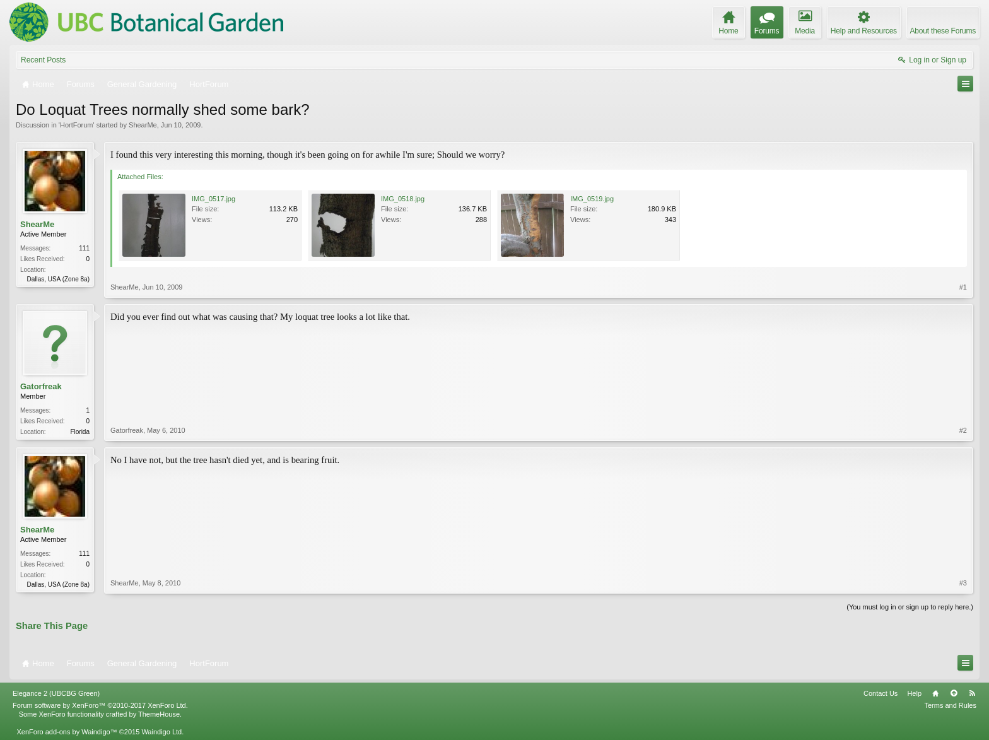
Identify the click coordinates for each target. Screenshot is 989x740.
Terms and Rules (950, 705)
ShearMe (143, 125)
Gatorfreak (41, 386)
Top (953, 693)
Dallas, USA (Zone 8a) (58, 279)
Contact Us (880, 693)
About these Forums (943, 30)
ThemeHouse (159, 714)
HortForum (76, 125)
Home (935, 693)
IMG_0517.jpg (213, 199)
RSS (972, 693)
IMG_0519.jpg (592, 199)
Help (914, 693)
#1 (963, 287)
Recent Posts (43, 60)
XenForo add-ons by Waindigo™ (66, 732)
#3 (963, 583)
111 (84, 248)
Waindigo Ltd (161, 732)
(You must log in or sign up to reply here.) (909, 607)
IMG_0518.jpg (402, 199)
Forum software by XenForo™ (100, 705)
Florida (80, 431)
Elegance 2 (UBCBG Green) (56, 693)
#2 (963, 430)
